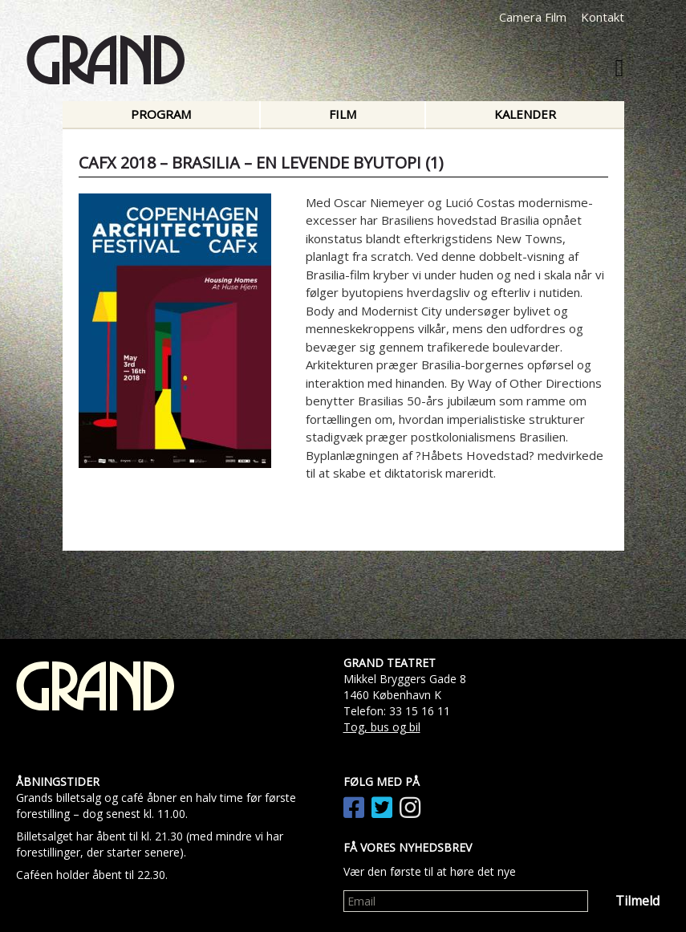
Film (342, 114)
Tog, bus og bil (381, 727)
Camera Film (532, 17)
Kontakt (602, 17)
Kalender (525, 114)
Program (161, 114)
